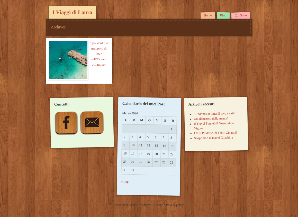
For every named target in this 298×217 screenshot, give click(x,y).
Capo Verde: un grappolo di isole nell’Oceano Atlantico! (99, 53)
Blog (223, 15)
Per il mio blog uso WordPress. (133, 205)
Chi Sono (240, 15)
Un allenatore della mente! (211, 118)
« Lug (125, 182)
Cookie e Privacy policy (169, 205)
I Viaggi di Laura (73, 12)
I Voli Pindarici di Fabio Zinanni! (215, 133)
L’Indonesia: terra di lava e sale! (214, 114)
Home (208, 15)
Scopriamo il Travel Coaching (213, 138)
